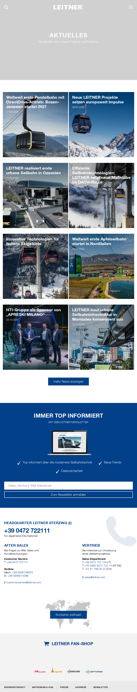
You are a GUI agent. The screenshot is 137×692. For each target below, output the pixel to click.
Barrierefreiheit (14, 687)
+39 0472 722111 (27, 530)
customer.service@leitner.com (23, 582)
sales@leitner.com (94, 577)
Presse (64, 687)
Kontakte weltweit (68, 615)
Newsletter (100, 687)
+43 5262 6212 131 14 (98, 565)
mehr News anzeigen (68, 381)
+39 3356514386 (18, 575)
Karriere (81, 687)
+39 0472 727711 (17, 562)
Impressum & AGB (42, 687)
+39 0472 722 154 (95, 562)
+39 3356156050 (22, 572)
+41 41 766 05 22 (95, 568)
